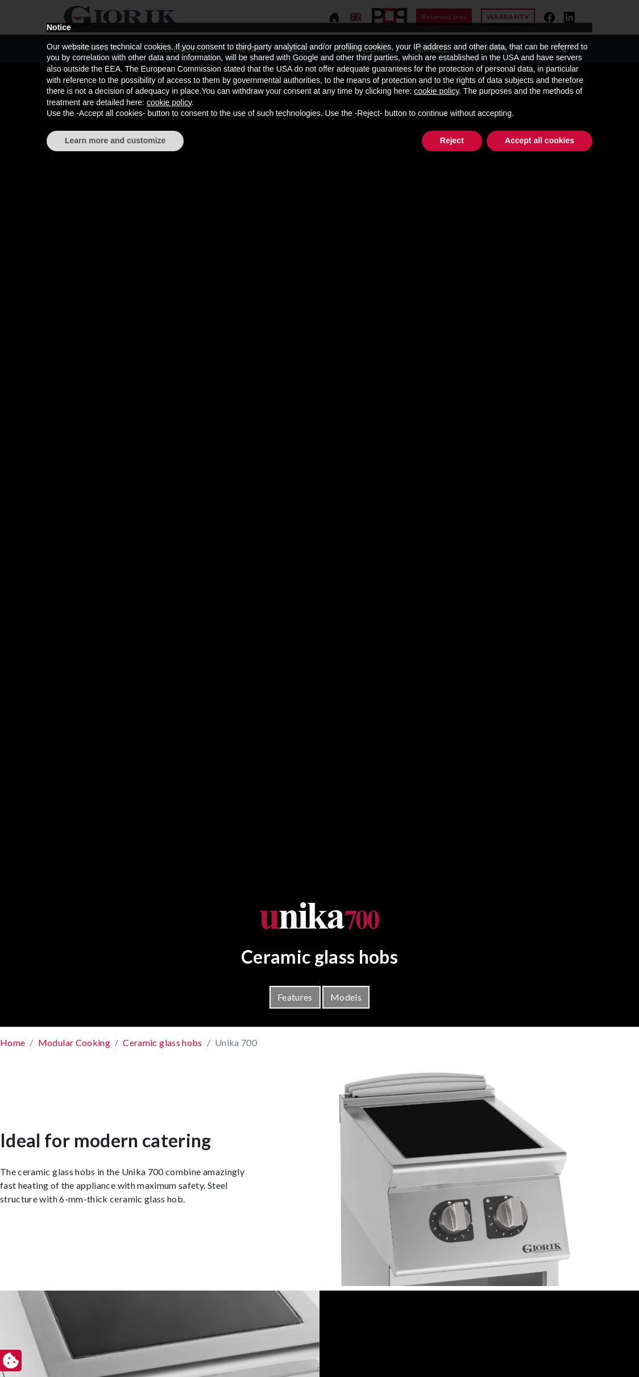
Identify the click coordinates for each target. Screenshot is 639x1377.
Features (295, 997)
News (247, 49)
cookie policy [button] (436, 1296)
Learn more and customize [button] (115, 1345)
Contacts (496, 49)
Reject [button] (452, 1345)
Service (431, 49)
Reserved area (444, 17)
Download (363, 49)
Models (346, 997)
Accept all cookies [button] (539, 1345)
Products (96, 48)
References (184, 49)
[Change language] (355, 17)
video (298, 49)
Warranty (508, 17)
